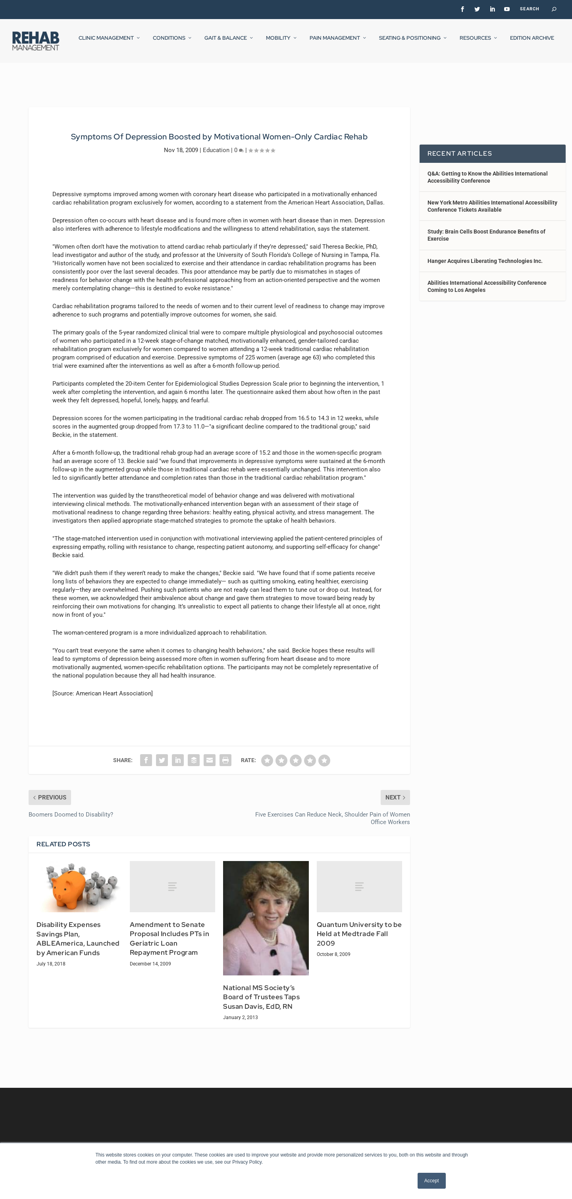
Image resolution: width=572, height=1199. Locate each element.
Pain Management (335, 43)
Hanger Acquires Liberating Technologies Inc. (485, 254)
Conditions (169, 43)
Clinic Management (106, 43)
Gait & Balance (225, 43)
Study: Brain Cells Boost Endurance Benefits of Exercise (486, 228)
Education (216, 142)
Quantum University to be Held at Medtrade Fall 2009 (359, 926)
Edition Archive (532, 43)
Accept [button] (431, 1181)
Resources (475, 43)
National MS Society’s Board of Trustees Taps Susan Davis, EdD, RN (261, 990)
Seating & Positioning (410, 43)
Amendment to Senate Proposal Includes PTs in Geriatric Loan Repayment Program (169, 931)
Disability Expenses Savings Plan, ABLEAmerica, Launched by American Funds (78, 931)
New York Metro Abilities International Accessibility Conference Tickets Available (492, 199)
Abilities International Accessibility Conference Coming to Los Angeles (487, 279)
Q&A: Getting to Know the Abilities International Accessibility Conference (488, 169)
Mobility (278, 43)
